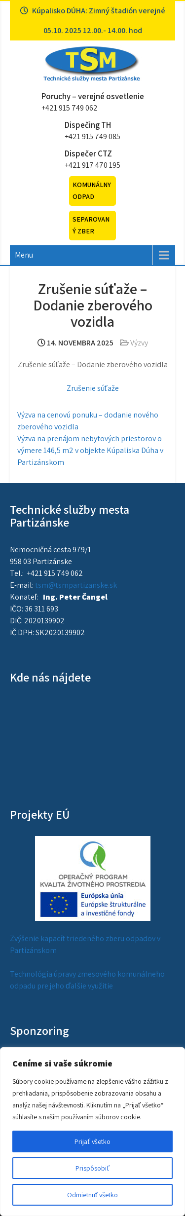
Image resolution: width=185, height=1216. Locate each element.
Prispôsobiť (92, 1168)
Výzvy (139, 343)
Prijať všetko (92, 1141)
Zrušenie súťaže (93, 388)
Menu (24, 255)
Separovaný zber (91, 225)
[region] (92, 1131)
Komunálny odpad (92, 190)
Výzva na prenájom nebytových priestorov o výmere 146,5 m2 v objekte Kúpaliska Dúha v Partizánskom (90, 450)
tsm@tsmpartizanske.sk (76, 585)
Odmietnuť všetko (92, 1194)
